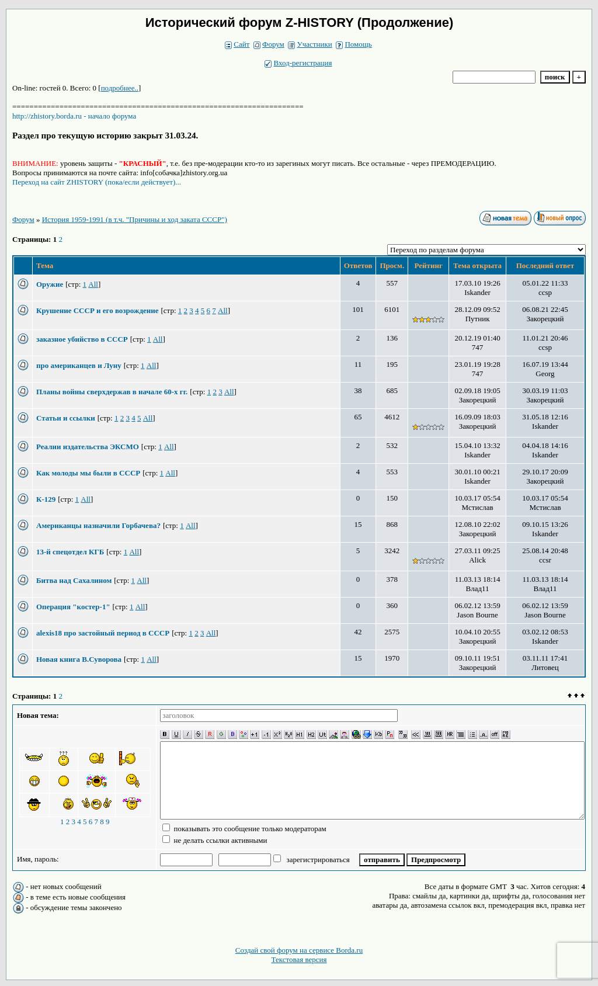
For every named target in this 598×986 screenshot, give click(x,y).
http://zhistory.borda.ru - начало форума (74, 116)
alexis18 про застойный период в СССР (102, 633)
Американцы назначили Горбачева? (98, 525)
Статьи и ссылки (65, 418)
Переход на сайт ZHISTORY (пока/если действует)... (96, 182)
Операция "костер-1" (73, 606)
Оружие (49, 284)
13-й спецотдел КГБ (70, 551)
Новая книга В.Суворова (78, 659)
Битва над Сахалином (74, 580)
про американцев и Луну (78, 365)
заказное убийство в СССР (82, 339)
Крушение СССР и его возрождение (97, 310)
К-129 (45, 499)
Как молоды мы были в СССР (88, 472)
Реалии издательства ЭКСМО (87, 446)
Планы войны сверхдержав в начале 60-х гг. (111, 391)
